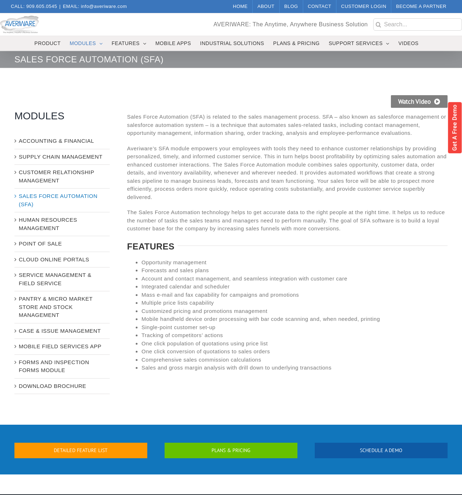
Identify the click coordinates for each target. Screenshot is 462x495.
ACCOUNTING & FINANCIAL (56, 141)
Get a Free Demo (454, 128)
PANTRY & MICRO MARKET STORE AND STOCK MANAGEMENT (55, 307)
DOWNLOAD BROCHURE (52, 386)
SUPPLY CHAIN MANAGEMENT (61, 157)
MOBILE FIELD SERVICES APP (60, 346)
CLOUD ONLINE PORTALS (54, 259)
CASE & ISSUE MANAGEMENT (60, 331)
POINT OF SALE (40, 243)
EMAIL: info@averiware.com (95, 6)
